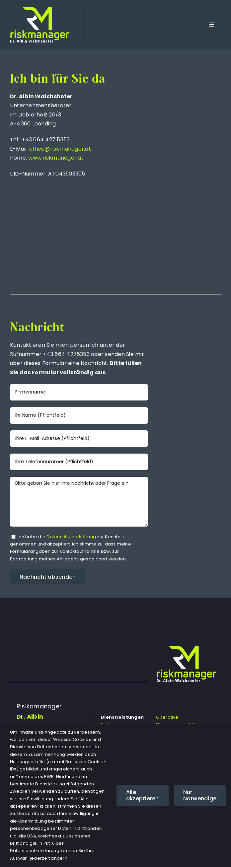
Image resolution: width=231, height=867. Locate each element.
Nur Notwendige (199, 795)
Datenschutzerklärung (71, 537)
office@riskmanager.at (60, 149)
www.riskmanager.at (55, 158)
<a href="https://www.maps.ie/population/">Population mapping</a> (170, 168)
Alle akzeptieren (142, 795)
